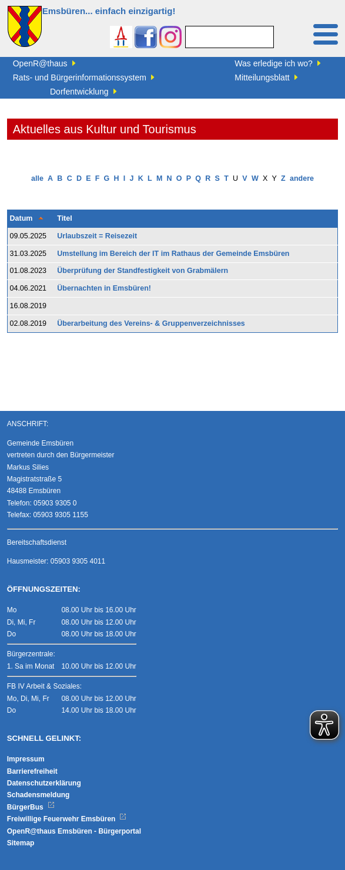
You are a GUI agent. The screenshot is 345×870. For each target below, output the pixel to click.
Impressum (26, 759)
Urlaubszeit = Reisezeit (97, 236)
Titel (64, 218)
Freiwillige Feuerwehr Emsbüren (67, 819)
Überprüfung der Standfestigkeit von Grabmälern (142, 271)
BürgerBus (31, 807)
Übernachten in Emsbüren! (104, 288)
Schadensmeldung (38, 795)
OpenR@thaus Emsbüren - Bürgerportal (74, 831)
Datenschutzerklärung (44, 783)
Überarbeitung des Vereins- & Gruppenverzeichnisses (151, 323)
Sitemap (21, 843)
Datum (20, 218)
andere (302, 178)
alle (37, 178)
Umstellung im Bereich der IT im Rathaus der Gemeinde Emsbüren (173, 253)
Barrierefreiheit (32, 771)
